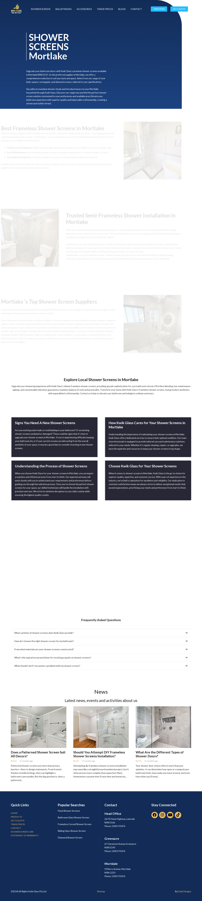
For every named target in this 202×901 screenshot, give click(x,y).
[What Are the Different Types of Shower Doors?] (163, 708)
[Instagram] (162, 815)
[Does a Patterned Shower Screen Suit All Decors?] (38, 708)
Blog (14, 761)
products (16, 817)
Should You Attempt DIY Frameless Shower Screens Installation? (99, 754)
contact (16, 828)
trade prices (18, 824)
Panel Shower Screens (69, 810)
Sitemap (101, 891)
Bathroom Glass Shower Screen (73, 817)
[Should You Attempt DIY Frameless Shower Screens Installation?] (101, 708)
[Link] (16, 9)
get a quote (17, 820)
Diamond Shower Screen (70, 837)
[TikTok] (178, 815)
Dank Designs (184, 891)
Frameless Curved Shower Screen (74, 824)
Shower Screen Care (22, 831)
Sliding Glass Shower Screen (72, 830)
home (14, 813)
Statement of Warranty (25, 835)
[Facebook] (154, 815)
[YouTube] (170, 815)
